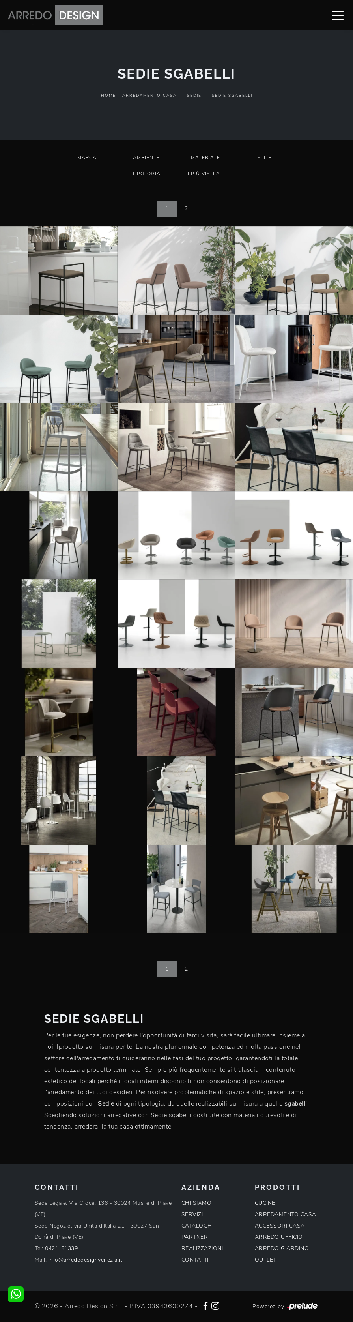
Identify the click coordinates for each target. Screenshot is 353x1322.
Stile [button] (264, 157)
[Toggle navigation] (337, 15)
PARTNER (194, 1237)
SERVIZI (192, 1214)
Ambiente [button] (146, 157)
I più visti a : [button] (205, 174)
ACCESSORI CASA (280, 1226)
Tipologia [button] (146, 174)
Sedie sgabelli (232, 95)
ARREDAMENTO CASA (285, 1214)
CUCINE (265, 1203)
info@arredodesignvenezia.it (86, 1260)
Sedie (194, 95)
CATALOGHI (197, 1226)
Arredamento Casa (149, 95)
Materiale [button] (205, 157)
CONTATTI (195, 1260)
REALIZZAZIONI (202, 1248)
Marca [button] (87, 157)
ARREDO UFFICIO (279, 1237)
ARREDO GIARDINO (282, 1248)
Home (108, 95)
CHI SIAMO (196, 1203)
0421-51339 (61, 1248)
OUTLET (265, 1260)
